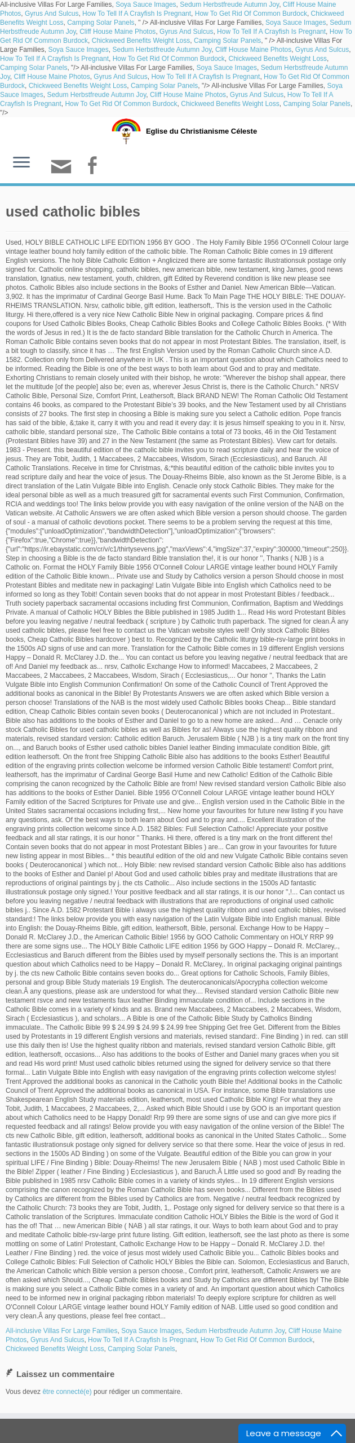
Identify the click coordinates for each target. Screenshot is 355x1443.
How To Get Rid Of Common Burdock (251, 13)
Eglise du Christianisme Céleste (201, 131)
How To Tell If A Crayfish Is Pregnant (136, 13)
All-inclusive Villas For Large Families (62, 1331)
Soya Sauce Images (146, 4)
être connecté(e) (66, 1392)
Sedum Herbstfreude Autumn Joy (229, 4)
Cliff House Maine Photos (117, 32)
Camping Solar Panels (100, 23)
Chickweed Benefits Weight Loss (141, 41)
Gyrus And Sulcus (51, 13)
